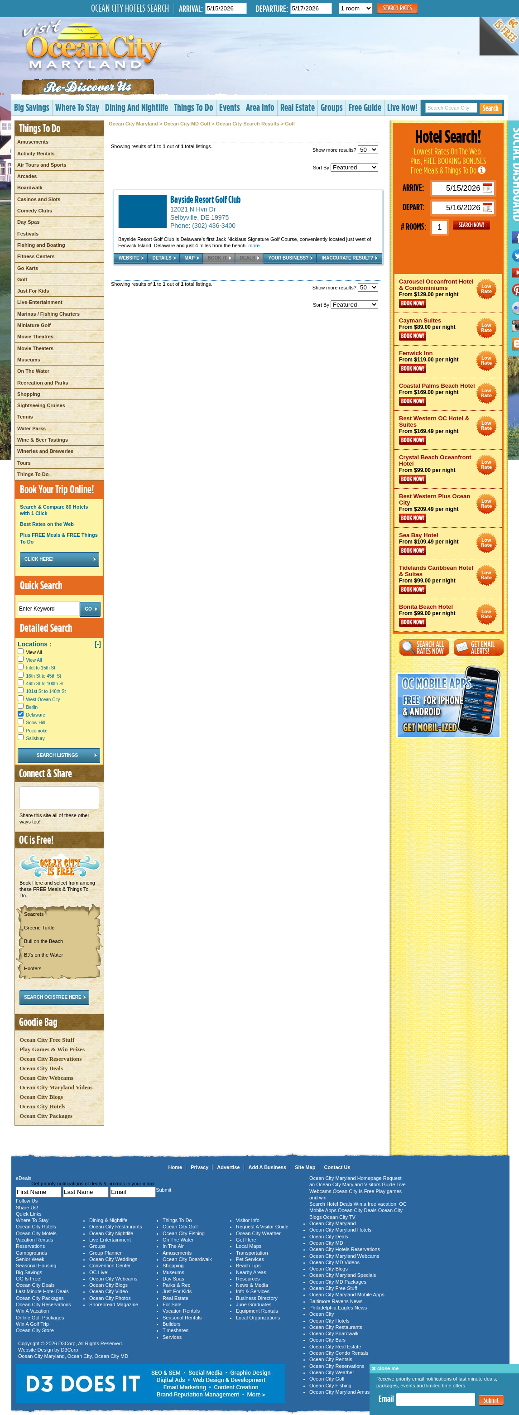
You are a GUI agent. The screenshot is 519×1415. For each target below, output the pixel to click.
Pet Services (250, 1259)
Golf (22, 279)
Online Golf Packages (40, 1317)
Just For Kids (33, 291)
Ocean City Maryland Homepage (345, 1178)
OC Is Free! (29, 1278)
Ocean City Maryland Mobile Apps (346, 1294)
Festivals (27, 233)
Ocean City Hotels (42, 1106)
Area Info (260, 107)
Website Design (35, 1349)
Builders (172, 1324)
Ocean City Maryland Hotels (340, 1229)
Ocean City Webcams (46, 1077)
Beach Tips (248, 1265)
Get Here (246, 1239)
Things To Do (193, 107)
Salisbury (35, 738)
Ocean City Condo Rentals (338, 1353)
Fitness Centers (36, 256)
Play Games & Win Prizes (52, 1049)
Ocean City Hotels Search (130, 8)
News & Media (252, 1285)
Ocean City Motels (36, 1233)
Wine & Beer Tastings (42, 440)
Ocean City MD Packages (337, 1282)
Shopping (28, 394)
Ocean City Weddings (113, 1259)
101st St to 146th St (46, 691)
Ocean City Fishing (184, 1233)
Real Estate (297, 107)
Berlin (32, 707)
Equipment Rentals (257, 1311)
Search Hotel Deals (330, 1204)
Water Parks (31, 428)
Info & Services (252, 1291)
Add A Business (268, 1167)
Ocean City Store (35, 1330)
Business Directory (257, 1298)
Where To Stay (77, 107)
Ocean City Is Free (354, 1191)
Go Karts (27, 268)
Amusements (32, 141)
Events (229, 107)
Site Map (305, 1167)
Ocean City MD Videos (334, 1262)
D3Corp (67, 1343)
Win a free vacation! (376, 1204)
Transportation (252, 1253)
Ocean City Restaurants (115, 1226)
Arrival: (191, 8)
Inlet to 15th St (41, 667)
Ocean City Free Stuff (46, 1039)
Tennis (25, 416)
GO (471, 225)
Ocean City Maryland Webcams (344, 1256)
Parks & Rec (176, 1285)
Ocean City (79, 1356)
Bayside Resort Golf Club (205, 199)
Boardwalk (30, 187)
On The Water (33, 371)
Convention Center (110, 1265)
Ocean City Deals (41, 1068)
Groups (332, 107)
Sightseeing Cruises (41, 405)
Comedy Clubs (34, 210)
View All (30, 652)
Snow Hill (35, 722)
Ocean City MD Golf (186, 123)
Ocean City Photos (110, 1298)
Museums (28, 359)
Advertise (228, 1167)
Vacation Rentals (34, 1239)
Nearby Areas (251, 1272)
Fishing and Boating (41, 245)
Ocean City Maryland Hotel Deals (486, 289)
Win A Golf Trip (32, 1324)
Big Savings (31, 107)
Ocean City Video (108, 1291)
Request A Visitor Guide (262, 1226)
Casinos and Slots (38, 199)
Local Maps (248, 1246)
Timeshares (175, 1330)
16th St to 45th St (43, 676)
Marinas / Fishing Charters (48, 314)
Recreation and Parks (42, 382)
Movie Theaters (35, 348)
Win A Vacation (32, 1311)
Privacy (199, 1167)
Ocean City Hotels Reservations (344, 1249)
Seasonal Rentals (182, 1317)
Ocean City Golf (180, 1226)
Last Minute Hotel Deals (42, 1291)
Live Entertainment (110, 1239)
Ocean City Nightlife (111, 1233)
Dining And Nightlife (136, 107)
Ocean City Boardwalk (187, 1259)
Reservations (30, 1246)
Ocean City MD (112, 1356)
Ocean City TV (339, 1217)
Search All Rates (424, 647)
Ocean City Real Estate (335, 1346)
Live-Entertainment (39, 302)
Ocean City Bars (327, 1340)
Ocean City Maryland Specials (342, 1275)
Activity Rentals (36, 153)
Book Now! (412, 303)
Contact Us (337, 1167)
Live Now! (402, 107)
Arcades (27, 176)
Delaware (35, 714)
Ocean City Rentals (330, 1359)
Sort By (345, 167)
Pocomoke (37, 730)
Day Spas (28, 222)
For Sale (172, 1304)
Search (491, 108)
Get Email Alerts (479, 647)
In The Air (173, 1246)
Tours (24, 463)
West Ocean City (43, 699)
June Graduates (253, 1304)
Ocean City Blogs (41, 1096)
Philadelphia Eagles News (338, 1307)
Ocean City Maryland (133, 123)
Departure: (272, 8)
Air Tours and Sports (42, 165)
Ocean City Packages (45, 1115)
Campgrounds (31, 1253)
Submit (491, 1400)
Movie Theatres (35, 336)
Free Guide (365, 107)
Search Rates (397, 8)
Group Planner (105, 1253)
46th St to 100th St (45, 683)
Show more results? (345, 150)
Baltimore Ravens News (335, 1301)
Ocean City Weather (258, 1233)
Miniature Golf (34, 325)
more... (256, 245)
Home (175, 1167)
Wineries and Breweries (45, 451)
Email (386, 1399)
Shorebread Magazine (113, 1304)
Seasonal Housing (36, 1265)
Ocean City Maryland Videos (55, 1087)
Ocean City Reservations (50, 1058)
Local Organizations (258, 1317)
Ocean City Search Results (247, 123)
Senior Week (30, 1259)
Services (172, 1337)
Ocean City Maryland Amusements (347, 1392)
